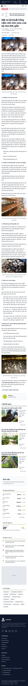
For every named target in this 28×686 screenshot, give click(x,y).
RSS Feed (3, 661)
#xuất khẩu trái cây (19, 601)
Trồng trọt (3, 648)
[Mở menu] (25, 6)
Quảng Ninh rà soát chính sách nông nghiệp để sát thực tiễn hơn (14, 546)
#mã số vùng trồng (7, 604)
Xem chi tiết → (22, 517)
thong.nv (7, 28)
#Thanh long (6, 599)
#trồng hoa (20, 594)
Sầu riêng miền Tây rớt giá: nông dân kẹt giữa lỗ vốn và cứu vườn (15, 541)
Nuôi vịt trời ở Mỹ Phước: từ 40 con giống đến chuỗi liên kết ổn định (15, 561)
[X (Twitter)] (12, 631)
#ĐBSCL (22, 604)
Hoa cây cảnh (4, 638)
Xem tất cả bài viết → (12, 397)
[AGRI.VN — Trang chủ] (3, 6)
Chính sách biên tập (5, 657)
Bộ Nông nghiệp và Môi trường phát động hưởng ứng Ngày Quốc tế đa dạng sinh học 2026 (14, 552)
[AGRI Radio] (22, 6)
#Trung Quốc (6, 591)
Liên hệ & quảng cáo (5, 659)
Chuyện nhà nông (5, 640)
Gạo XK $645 (20, 2)
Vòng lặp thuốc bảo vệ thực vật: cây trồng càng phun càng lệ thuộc (14, 557)
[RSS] (16, 631)
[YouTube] (6, 631)
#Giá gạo (12, 599)
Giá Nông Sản (4, 646)
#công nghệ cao (13, 594)
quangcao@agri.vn (7, 674)
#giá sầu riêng (16, 604)
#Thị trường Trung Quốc (8, 601)
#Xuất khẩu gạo (7, 596)
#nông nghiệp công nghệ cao (16, 591)
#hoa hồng (6, 606)
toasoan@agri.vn (6, 672)
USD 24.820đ (15, 2)
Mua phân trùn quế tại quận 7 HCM (11, 408)
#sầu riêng (6, 594)
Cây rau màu (5, 32)
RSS (26, 2)
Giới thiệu (3, 655)
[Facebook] (2, 631)
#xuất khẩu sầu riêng (16, 596)
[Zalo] (9, 631)
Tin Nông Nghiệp (4, 642)
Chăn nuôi (3, 644)
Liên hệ (16, 683)
